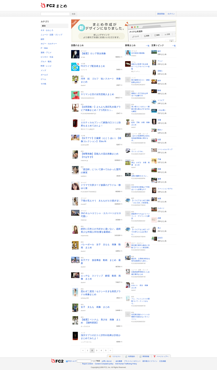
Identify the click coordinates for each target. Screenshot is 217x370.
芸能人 (160, 71)
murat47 (83, 204)
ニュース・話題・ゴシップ (51, 35)
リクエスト (116, 356)
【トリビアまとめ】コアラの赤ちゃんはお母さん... (140, 232)
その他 (43, 84)
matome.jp (84, 160)
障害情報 (146, 356)
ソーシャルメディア (165, 149)
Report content (87, 364)
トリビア (161, 100)
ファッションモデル (165, 189)
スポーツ (161, 208)
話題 (159, 140)
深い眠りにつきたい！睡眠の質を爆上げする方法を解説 (140, 109)
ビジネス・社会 (47, 57)
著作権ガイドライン (149, 361)
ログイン (171, 14)
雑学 (42, 39)
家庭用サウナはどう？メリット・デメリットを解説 (140, 216)
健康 (159, 179)
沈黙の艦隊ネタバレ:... (139, 176)
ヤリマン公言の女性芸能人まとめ (97, 94)
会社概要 (119, 361)
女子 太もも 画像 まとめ (95, 307)
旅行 (159, 51)
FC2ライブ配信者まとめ (93, 66)
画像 (159, 169)
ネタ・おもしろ (47, 30)
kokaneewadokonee (87, 98)
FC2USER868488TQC (88, 113)
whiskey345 (85, 298)
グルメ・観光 (46, 61)
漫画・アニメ (46, 52)
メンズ (43, 70)
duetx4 (83, 85)
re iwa (83, 57)
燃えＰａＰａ (135, 71)
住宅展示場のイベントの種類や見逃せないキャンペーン (140, 317)
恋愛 (159, 218)
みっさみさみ (85, 326)
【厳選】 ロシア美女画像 (93, 53)
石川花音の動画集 (138, 53)
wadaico (83, 176)
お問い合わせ (107, 361)
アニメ (160, 61)
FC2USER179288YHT (138, 154)
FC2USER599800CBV (138, 98)
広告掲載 (162, 361)
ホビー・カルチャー (49, 44)
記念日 (160, 238)
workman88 (85, 145)
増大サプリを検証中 (88, 129)
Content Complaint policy (104, 364)
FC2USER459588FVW (138, 143)
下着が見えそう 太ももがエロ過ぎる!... (101, 200)
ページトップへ (162, 356)
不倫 (159, 159)
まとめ (61, 6)
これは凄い (162, 110)
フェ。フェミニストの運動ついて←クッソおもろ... (140, 301)
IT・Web (44, 48)
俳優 (159, 120)
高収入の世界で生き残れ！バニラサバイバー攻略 (140, 66)
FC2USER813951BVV (138, 84)
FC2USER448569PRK (138, 178)
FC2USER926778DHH (138, 205)
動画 (159, 90)
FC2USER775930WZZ (88, 192)
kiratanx (133, 55)
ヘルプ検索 (96, 361)
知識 (159, 198)
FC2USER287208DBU (138, 250)
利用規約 (131, 356)
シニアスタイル (86, 342)
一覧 (147, 46)
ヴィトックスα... (137, 151)
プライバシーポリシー (132, 361)
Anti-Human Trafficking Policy (126, 364)
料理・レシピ (46, 66)
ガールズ (44, 75)
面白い (160, 130)
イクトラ (84, 70)
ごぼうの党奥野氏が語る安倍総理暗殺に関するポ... (140, 138)
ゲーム (43, 79)
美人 (159, 228)
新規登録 (161, 14)
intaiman (84, 220)
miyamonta (84, 235)
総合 (82, 76)
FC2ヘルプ (72, 361)
